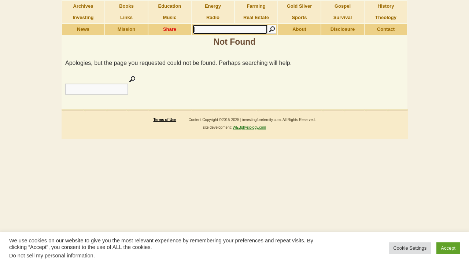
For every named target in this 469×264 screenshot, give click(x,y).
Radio (212, 17)
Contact (386, 29)
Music (170, 17)
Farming (256, 6)
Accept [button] (448, 248)
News (83, 29)
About (299, 29)
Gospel (343, 6)
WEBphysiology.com (249, 127)
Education (169, 6)
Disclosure (342, 29)
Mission (126, 29)
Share (169, 29)
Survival (342, 17)
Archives (83, 6)
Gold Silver (299, 6)
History (386, 6)
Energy (213, 6)
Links (126, 17)
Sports (299, 17)
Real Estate (256, 17)
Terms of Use (164, 120)
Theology (385, 17)
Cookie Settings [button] (409, 248)
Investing (83, 17)
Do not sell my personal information (51, 255)
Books (126, 6)
